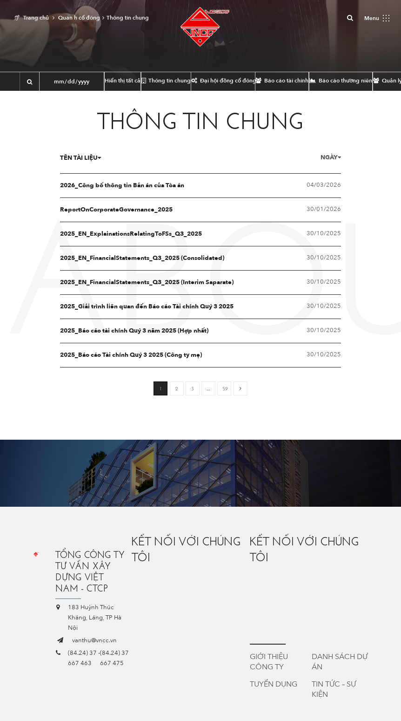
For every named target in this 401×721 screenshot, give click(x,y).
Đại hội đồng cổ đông (223, 80)
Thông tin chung (166, 80)
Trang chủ (36, 17)
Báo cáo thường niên (340, 80)
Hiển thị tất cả (122, 80)
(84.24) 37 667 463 (82, 658)
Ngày (324, 157)
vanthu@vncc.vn (94, 640)
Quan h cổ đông (79, 17)
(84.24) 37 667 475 (114, 658)
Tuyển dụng (273, 684)
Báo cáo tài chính (281, 80)
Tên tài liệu (87, 158)
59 (225, 389)
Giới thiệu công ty (269, 662)
